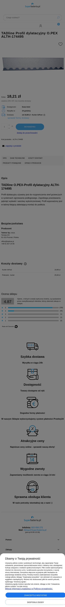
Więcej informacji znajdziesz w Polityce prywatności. (29, 589)
